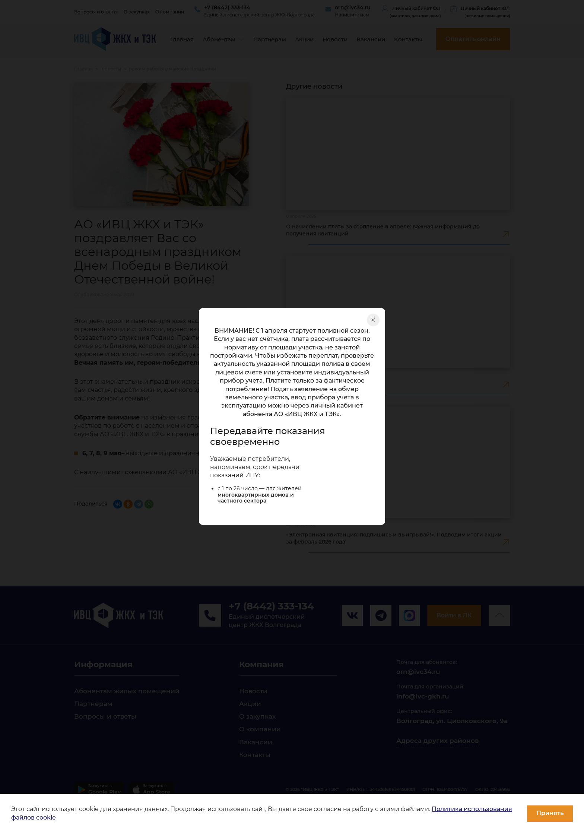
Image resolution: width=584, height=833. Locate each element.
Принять (550, 813)
